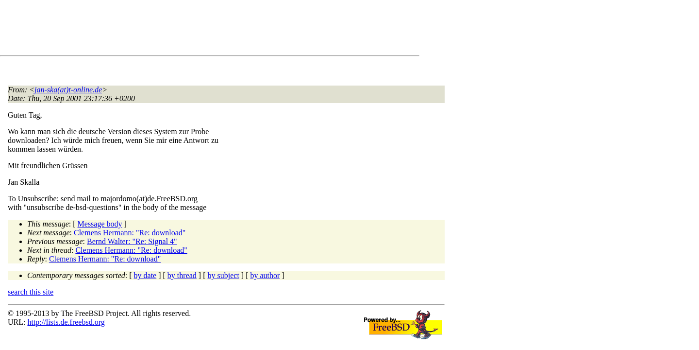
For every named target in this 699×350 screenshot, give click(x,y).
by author (265, 275)
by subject (223, 275)
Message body (100, 224)
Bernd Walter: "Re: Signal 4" (132, 241)
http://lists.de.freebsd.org (65, 322)
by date (145, 275)
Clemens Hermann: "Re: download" (129, 232)
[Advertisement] (184, 30)
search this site (30, 292)
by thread (182, 275)
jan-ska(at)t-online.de (68, 90)
